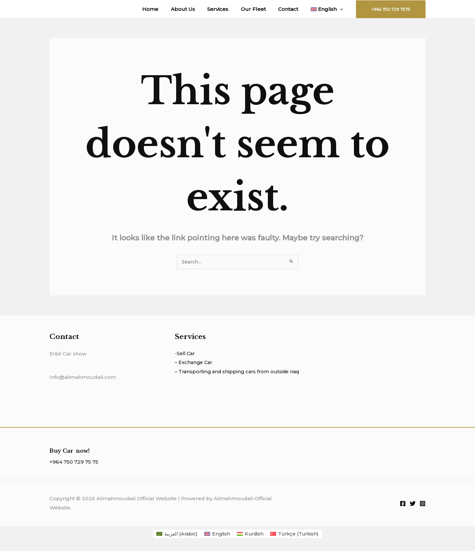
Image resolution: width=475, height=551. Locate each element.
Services (226, 9)
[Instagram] (423, 504)
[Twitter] (413, 504)
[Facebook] (403, 504)
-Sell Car (186, 354)
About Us (194, 9)
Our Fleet (259, 9)
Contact (292, 9)
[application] (341, 9)
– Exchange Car (194, 363)
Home (164, 9)
